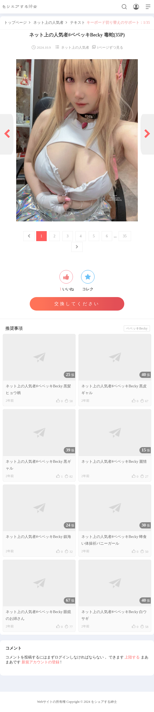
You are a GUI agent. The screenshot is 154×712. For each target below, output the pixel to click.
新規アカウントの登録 (40, 662)
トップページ (15, 23)
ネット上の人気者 (48, 23)
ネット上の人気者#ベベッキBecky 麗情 (114, 462)
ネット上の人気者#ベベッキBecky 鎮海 (38, 537)
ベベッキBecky (137, 328)
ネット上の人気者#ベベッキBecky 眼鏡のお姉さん (38, 615)
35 (125, 236)
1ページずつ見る (107, 47)
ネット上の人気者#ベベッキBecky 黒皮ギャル (114, 389)
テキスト (77, 23)
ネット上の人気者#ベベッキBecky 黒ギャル (38, 465)
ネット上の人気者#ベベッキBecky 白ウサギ (114, 615)
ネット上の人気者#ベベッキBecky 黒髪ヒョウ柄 (38, 389)
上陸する (132, 657)
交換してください (77, 303)
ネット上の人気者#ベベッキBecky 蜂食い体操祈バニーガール (114, 540)
